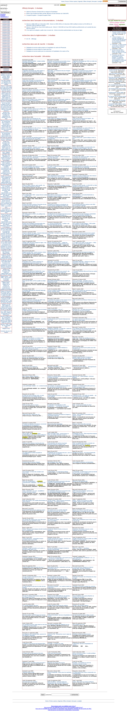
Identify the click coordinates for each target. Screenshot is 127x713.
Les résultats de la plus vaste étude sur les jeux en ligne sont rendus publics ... (34, 625)
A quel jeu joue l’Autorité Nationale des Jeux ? (34, 328)
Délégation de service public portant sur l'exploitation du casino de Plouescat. (46, 47)
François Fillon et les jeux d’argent (31, 462)
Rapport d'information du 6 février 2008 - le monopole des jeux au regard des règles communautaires (6, 293)
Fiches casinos (73, 1)
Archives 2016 (6, 37)
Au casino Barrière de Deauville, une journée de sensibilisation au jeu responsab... (84, 167)
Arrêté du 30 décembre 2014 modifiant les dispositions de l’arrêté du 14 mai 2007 (6, 115)
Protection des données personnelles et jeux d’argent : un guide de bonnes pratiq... (58, 61)
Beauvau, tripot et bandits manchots (81, 424)
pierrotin (123, 20)
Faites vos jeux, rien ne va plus (30, 405)
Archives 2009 (6, 48)
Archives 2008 (6, 49)
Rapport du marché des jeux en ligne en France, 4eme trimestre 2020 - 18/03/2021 (6, 76)
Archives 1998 (6, 65)
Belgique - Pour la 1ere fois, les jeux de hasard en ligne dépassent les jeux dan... (34, 310)
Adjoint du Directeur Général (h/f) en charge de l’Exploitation (42, 11)
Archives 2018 (6, 33)
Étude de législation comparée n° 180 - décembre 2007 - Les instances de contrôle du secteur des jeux (6, 300)
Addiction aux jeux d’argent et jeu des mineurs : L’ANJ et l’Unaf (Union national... (84, 176)
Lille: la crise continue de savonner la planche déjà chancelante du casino (84, 291)
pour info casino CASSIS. (115, 73)
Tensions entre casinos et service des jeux (33, 443)
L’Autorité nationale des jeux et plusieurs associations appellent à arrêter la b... (57, 109)
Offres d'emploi (87, 1)
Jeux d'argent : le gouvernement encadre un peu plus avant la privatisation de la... (58, 386)
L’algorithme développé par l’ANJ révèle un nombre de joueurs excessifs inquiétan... (33, 71)
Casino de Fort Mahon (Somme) (117, 100)
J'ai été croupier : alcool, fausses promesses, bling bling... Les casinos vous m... (59, 501)
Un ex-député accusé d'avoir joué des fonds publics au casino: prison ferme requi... (83, 329)
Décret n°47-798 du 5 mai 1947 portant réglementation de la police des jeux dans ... (83, 510)
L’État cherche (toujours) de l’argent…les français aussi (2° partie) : (83, 119)
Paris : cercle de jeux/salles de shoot (81, 405)
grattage (116, 22)
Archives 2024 (6, 24)
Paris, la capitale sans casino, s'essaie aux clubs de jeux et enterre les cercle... (83, 443)
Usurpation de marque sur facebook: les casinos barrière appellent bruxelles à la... (58, 205)
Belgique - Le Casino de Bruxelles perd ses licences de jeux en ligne (83, 386)
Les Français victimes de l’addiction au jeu (58, 624)
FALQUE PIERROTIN (114, 20)
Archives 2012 (6, 43)
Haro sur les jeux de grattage (54, 424)
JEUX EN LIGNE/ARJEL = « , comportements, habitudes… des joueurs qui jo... (34, 482)
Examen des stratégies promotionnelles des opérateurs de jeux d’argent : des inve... (83, 147)
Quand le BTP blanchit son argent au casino (33, 510)
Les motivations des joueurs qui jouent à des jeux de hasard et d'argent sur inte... (58, 491)
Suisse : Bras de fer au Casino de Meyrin (83, 681)
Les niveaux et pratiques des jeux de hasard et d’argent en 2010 (6, 210)
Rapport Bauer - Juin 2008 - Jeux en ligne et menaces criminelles (6, 278)
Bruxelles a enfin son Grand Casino (81, 634)
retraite (111, 24)
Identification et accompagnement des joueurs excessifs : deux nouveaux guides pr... (59, 214)
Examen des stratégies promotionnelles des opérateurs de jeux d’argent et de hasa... (33, 224)
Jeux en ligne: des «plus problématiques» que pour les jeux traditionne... (34, 434)
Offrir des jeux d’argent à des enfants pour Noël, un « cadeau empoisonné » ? (33, 100)
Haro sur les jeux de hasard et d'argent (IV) (83, 252)
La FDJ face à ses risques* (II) (55, 357)
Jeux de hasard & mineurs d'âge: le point (83, 615)
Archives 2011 (6, 45)
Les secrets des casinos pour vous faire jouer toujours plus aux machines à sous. (34, 520)
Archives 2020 (6, 30)
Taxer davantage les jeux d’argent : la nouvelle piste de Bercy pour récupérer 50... (59, 176)
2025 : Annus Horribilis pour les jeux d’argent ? (59, 147)
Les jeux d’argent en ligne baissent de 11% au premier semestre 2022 (59, 291)
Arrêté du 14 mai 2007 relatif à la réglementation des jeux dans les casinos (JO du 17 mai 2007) (6, 307)
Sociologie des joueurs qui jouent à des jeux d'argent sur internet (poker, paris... (58, 482)
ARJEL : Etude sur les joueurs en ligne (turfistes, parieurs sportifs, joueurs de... (82, 501)
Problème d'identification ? (4, 16)
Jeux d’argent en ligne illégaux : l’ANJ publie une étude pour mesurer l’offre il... (83, 224)
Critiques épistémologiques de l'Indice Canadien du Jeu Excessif (82, 90)
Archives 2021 (6, 29)
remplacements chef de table (115, 92)
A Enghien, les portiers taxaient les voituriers (83, 586)
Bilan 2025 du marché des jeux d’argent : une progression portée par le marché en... (84, 71)
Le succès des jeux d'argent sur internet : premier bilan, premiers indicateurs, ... (83, 568)
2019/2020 (6, 70)
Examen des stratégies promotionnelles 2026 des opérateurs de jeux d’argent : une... (84, 81)
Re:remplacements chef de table (117, 85)
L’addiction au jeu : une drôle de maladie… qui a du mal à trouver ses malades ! (84, 396)
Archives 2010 (6, 46)
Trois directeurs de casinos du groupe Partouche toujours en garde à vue (57, 443)
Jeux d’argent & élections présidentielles (82, 462)
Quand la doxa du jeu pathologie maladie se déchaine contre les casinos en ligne (58, 100)
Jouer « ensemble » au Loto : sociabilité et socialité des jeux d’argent (33, 491)
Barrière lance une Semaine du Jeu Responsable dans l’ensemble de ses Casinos (34, 119)
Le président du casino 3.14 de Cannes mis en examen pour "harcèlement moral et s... (59, 300)
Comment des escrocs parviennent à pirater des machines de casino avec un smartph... (83, 233)
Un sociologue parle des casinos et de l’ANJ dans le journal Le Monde (83, 205)
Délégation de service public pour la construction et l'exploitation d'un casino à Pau (47, 51)
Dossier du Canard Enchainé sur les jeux (32, 357)
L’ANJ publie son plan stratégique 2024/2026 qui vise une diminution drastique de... (84, 214)
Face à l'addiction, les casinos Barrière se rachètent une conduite (83, 596)
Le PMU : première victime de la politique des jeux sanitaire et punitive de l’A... (34, 109)
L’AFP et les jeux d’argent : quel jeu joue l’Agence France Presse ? (82, 491)
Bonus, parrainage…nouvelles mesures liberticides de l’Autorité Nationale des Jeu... (83, 281)
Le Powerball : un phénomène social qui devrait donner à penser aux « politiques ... (84, 472)
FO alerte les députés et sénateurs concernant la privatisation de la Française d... (34, 424)
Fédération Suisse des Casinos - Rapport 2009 (6, 252)
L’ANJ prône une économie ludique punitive (58, 185)
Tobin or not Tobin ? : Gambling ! (80, 548)
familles (117, 26)
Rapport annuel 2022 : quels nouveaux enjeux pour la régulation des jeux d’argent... (34, 252)
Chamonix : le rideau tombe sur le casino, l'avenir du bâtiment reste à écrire (119, 46)
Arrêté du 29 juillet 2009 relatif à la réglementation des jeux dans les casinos (6, 256)
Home (62, 1)
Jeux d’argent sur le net (78, 624)
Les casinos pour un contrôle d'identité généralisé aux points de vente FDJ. (57, 510)
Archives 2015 (6, 38)
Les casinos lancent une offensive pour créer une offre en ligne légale (84, 319)
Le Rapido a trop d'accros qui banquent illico (33, 643)
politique (116, 24)
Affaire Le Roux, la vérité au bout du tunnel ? (34, 662)
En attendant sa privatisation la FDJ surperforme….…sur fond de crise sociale (58, 405)
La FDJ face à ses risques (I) (29, 366)
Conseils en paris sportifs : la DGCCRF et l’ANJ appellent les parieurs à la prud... (84, 186)
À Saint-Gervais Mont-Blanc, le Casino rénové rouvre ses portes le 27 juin (119, 51)
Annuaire (94, 1)
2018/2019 (6, 69)
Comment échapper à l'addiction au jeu (32, 557)
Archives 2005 (6, 54)
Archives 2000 (6, 62)
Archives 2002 (6, 59)
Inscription (3, 14)
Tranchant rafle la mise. (28, 672)
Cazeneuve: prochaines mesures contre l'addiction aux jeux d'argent (82, 529)
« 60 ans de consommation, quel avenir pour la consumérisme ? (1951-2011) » (59, 558)
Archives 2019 (6, 32)
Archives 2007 (6, 51)
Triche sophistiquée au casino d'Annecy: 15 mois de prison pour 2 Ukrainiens (83, 128)
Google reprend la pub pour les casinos (57, 605)
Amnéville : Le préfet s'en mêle (55, 643)
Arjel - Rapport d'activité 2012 (6, 153)
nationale (122, 22)
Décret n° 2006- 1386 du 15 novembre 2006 (6, 326)
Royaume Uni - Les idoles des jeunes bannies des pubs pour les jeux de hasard (84, 310)
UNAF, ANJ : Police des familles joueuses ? (83, 338)
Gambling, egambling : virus (54, 366)
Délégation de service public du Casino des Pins (38, 49)
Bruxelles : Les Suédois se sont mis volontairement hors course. (81, 663)
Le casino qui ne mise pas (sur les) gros (32, 653)
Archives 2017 (6, 35)
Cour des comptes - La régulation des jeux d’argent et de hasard (6, 82)
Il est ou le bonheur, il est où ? (55, 309)
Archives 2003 (6, 57)
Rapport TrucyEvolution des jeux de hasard (6, 330)
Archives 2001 (6, 61)
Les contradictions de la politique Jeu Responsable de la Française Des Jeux (57, 577)
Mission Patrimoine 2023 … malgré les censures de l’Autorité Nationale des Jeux (58, 243)
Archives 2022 (6, 27)
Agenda (80, 1)
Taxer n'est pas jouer (27, 175)
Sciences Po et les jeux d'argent (55, 338)
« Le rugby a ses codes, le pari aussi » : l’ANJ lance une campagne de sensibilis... (84, 243)
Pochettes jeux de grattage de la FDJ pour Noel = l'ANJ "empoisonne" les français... (59, 90)
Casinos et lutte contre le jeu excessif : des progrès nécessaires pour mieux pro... (58, 272)
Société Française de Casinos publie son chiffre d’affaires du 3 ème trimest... (84, 539)
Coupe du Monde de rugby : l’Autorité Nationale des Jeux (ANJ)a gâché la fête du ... (34, 233)
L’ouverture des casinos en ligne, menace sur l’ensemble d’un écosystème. (84, 157)
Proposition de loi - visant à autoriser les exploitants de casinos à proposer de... (32, 262)
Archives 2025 (6, 22)
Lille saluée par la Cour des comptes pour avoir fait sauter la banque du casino (34, 348)
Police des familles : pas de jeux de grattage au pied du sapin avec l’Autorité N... (34, 157)
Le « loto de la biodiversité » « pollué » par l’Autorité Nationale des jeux (58, 224)
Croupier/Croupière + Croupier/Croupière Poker (38, 15)
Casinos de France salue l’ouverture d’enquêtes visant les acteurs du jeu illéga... (84, 109)
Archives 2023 (6, 26)
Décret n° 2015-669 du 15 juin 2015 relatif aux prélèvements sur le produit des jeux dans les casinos (6, 88)
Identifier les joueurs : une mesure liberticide (83, 452)
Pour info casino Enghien (115, 81)
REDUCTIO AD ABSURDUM (79, 481)
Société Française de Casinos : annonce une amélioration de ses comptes (59, 539)
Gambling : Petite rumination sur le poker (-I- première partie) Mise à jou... (33, 548)
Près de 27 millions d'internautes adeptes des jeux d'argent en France (34, 596)
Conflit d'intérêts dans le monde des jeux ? (33, 567)
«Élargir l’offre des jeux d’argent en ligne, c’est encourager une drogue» (34, 243)
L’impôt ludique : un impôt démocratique (57, 471)
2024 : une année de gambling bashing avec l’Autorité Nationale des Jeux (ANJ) (33, 138)
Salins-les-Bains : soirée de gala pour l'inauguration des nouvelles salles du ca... (58, 682)
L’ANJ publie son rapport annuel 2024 (57, 118)
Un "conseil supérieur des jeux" (30, 605)
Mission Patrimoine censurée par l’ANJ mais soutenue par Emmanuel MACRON (33, 300)
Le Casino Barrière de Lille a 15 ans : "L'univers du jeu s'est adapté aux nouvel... (34, 128)
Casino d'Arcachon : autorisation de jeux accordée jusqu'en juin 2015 (32, 539)
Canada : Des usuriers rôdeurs (80, 605)
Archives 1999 (6, 64)
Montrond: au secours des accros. (56, 662)
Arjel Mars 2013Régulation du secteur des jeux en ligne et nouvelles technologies (6, 157)
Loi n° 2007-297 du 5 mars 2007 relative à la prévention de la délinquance (6, 312)
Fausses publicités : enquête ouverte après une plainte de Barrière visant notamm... (34, 147)
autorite (112, 22)
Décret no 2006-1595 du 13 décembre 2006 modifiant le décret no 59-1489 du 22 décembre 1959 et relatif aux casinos (6, 319)
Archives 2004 (6, 56)
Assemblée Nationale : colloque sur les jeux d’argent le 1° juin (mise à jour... (83, 262)
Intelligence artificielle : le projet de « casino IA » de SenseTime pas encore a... (59, 329)
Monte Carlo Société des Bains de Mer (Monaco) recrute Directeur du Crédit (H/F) (47, 13)
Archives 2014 (6, 40)
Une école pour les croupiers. (30, 681)
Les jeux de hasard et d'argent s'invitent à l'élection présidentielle (58, 548)
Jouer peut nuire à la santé (54, 653)
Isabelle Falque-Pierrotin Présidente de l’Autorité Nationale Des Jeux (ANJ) (82, 357)
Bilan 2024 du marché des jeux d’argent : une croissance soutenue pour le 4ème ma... (59, 128)
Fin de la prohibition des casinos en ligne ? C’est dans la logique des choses (33, 167)
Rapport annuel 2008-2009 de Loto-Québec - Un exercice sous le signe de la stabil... (59, 596)
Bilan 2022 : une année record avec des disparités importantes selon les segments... (58, 262)
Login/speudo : (4, 5)
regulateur (122, 24)
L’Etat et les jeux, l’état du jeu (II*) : (31, 414)
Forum (67, 1)
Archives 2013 (6, 41)
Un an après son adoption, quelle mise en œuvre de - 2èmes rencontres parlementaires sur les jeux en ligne (54, 30)
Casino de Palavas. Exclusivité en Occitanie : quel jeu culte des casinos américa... (34, 90)
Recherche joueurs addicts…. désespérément (84, 366)
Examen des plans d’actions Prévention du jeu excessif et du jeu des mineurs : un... (34, 205)
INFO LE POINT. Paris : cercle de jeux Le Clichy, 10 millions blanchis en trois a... (58, 434)
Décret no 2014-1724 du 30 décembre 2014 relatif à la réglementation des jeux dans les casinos (6, 134)
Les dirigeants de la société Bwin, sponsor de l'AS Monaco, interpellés (34, 634)
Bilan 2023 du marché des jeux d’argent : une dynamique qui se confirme (59, 195)
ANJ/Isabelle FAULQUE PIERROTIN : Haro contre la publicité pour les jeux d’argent (33, 272)
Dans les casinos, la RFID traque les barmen (34, 615)
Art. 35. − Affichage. (31, 38)
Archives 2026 (6, 21)
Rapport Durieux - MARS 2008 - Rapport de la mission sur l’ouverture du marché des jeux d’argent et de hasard (6, 285)
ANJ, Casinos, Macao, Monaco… (31, 376)
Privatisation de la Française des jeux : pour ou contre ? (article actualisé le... (59, 453)
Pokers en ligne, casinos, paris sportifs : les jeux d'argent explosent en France (33, 186)
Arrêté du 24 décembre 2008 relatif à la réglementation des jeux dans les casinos (6, 272)
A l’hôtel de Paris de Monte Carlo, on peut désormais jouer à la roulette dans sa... (33, 396)
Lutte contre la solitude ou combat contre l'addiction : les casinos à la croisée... (32, 338)
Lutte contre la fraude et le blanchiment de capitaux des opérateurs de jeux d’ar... (33, 81)
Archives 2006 (6, 53)
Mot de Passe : (4, 8)
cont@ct (100, 1)
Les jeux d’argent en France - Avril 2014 (6, 139)
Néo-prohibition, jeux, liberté (54, 462)
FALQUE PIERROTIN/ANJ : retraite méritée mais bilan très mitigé (119, 33)
